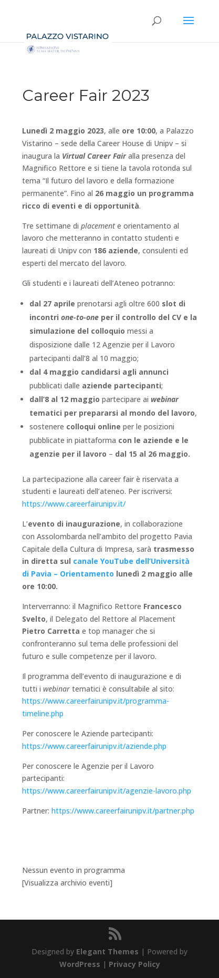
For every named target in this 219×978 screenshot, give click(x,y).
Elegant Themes (107, 951)
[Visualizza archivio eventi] (67, 883)
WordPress (79, 964)
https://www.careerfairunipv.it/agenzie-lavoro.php (106, 791)
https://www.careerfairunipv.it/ (74, 504)
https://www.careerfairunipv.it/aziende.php (94, 746)
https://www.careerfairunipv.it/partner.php (122, 811)
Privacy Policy (134, 964)
